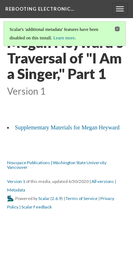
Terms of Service (82, 198)
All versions (103, 181)
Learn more (63, 37)
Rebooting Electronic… (39, 9)
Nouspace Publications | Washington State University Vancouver (56, 165)
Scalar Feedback (36, 207)
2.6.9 (56, 198)
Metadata (16, 190)
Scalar (44, 198)
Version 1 (16, 181)
